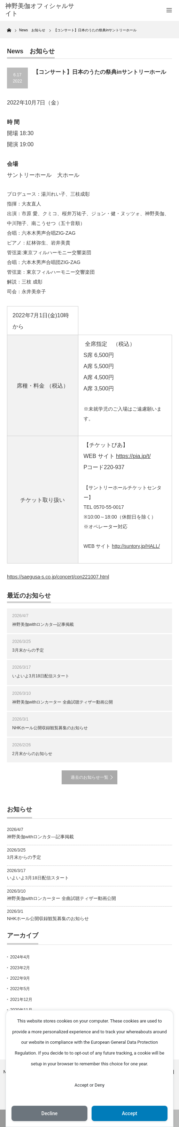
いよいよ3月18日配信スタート (40, 676)
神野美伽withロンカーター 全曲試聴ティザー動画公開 (62, 702)
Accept (129, 1113)
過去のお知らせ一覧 (89, 777)
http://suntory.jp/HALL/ (135, 546)
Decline (49, 1113)
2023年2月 (20, 967)
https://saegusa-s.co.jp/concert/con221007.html (58, 577)
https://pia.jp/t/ (133, 456)
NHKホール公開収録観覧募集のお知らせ (50, 727)
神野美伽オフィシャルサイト (39, 9)
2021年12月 (21, 999)
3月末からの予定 (28, 650)
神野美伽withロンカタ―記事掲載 (43, 624)
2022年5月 (20, 988)
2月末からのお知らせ (32, 753)
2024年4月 (20, 957)
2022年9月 (20, 978)
